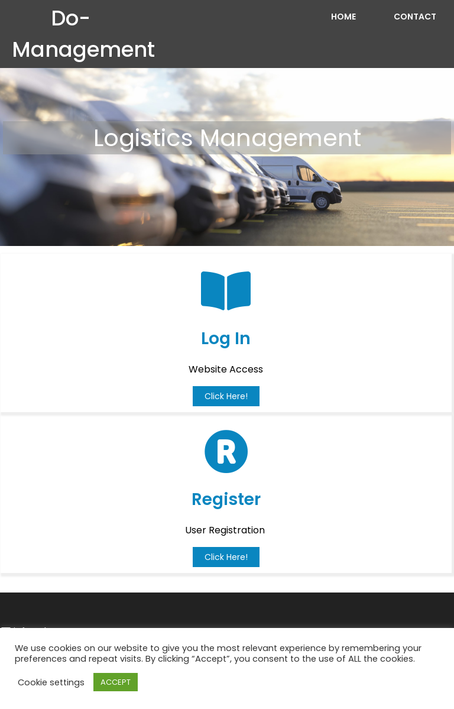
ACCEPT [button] (115, 682)
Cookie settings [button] (51, 682)
